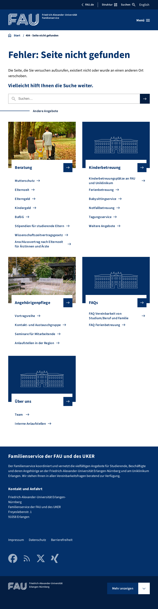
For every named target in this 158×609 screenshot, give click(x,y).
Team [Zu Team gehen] (19, 414)
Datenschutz (37, 540)
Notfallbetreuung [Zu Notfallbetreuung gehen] (101, 208)
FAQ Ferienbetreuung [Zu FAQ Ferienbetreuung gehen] (104, 325)
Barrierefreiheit (61, 540)
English (144, 4)
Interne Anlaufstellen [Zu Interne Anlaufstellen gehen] (30, 423)
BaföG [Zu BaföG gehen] (19, 217)
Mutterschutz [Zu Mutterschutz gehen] (25, 181)
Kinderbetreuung (114, 167)
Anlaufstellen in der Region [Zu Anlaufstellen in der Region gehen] (34, 343)
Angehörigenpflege (40, 302)
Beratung (40, 167)
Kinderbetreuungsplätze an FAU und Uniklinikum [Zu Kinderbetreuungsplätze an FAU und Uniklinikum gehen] (112, 180)
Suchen (128, 5)
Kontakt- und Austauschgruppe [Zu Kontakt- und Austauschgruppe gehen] (38, 325)
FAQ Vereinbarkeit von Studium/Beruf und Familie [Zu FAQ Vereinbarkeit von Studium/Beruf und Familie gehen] (108, 315)
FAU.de (87, 5)
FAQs (114, 302)
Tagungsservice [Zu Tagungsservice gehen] (100, 217)
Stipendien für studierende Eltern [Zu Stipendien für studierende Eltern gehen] (39, 226)
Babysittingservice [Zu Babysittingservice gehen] (102, 199)
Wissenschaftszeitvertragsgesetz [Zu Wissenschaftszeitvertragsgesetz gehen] (39, 235)
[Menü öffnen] (143, 20)
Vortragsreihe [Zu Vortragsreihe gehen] (25, 316)
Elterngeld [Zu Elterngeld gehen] (22, 199)
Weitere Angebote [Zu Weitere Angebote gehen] (102, 226)
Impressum (16, 540)
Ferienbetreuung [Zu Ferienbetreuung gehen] (101, 190)
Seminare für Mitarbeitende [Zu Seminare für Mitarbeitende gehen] (35, 334)
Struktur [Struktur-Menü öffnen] (109, 5)
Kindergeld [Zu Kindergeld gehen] (23, 208)
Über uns (40, 401)
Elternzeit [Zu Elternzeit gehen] (22, 190)
